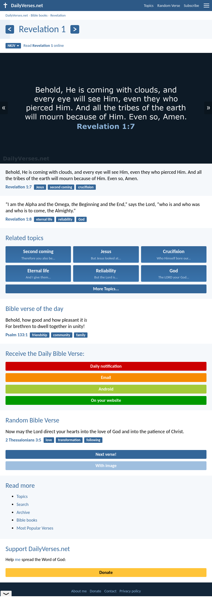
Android (106, 389)
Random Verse (168, 5)
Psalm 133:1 (17, 334)
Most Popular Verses (35, 528)
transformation (69, 440)
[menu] (206, 7)
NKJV (13, 46)
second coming (61, 187)
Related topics (24, 238)
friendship (39, 335)
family (80, 335)
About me (79, 591)
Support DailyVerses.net (38, 549)
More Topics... (106, 288)
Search (23, 504)
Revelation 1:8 (19, 219)
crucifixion (86, 187)
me (18, 559)
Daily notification (105, 366)
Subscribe (191, 5)
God (81, 219)
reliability (65, 219)
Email (106, 377)
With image (106, 465)
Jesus (40, 187)
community (61, 335)
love (49, 440)
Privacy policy (130, 591)
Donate (106, 572)
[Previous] (10, 29)
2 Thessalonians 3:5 (23, 440)
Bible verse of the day (34, 309)
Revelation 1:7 (19, 186)
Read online (43, 45)
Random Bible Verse (32, 420)
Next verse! (106, 454)
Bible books (39, 15)
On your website (106, 400)
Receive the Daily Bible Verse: (45, 353)
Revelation (57, 15)
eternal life (44, 219)
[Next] (74, 29)
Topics (148, 5)
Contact (110, 591)
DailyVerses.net (17, 15)
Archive (23, 512)
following (93, 440)
